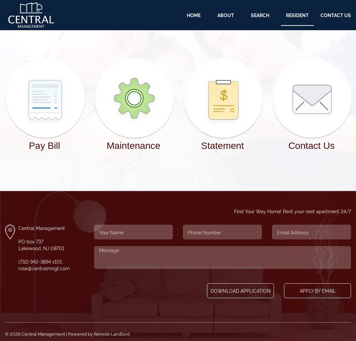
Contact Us (336, 15)
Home (194, 15)
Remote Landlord (112, 334)
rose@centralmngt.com (44, 268)
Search (260, 15)
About (225, 15)
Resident (297, 15)
